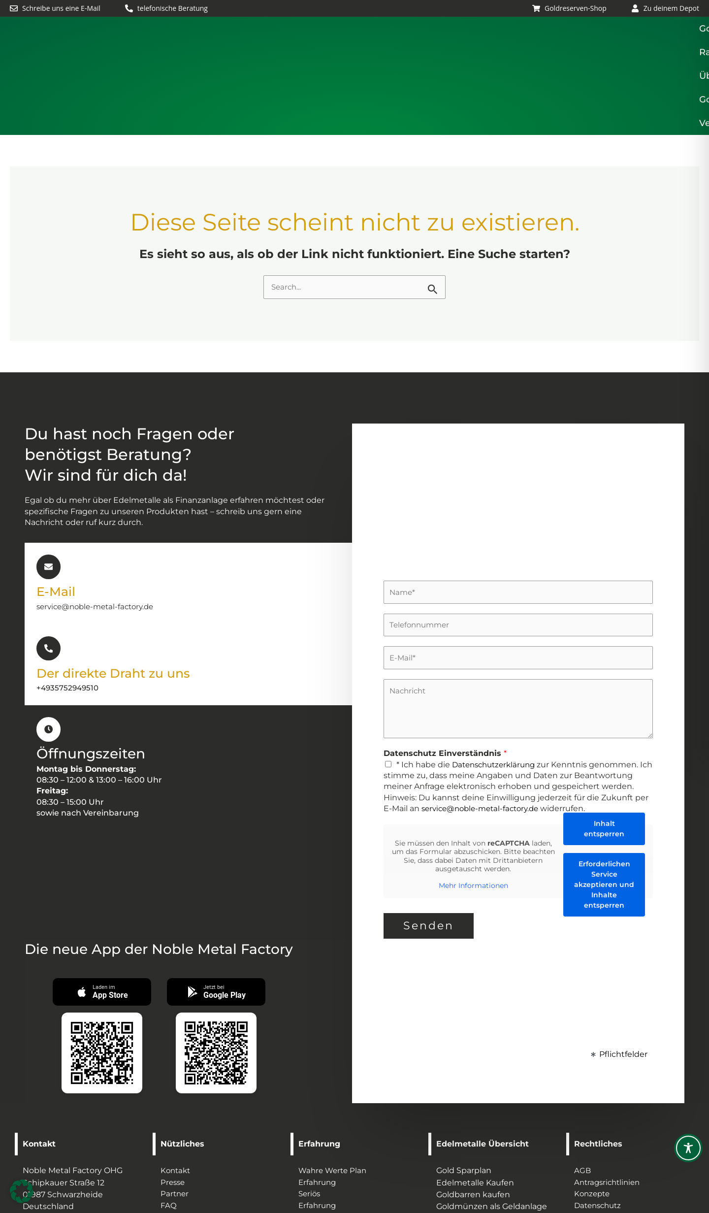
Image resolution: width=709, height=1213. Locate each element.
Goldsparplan (363, 46)
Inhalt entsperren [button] (604, 770)
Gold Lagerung (572, 46)
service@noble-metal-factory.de (99, 547)
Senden (428, 867)
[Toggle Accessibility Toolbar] (688, 1148)
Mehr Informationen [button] (473, 827)
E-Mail (58, 532)
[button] (363, 46)
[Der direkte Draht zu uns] (48, 588)
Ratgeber (438, 46)
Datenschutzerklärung (497, 706)
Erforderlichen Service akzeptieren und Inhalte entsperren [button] (604, 826)
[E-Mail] (48, 508)
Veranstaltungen (662, 46)
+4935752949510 (69, 627)
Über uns (499, 46)
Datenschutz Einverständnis (445, 695)
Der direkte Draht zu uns (122, 612)
